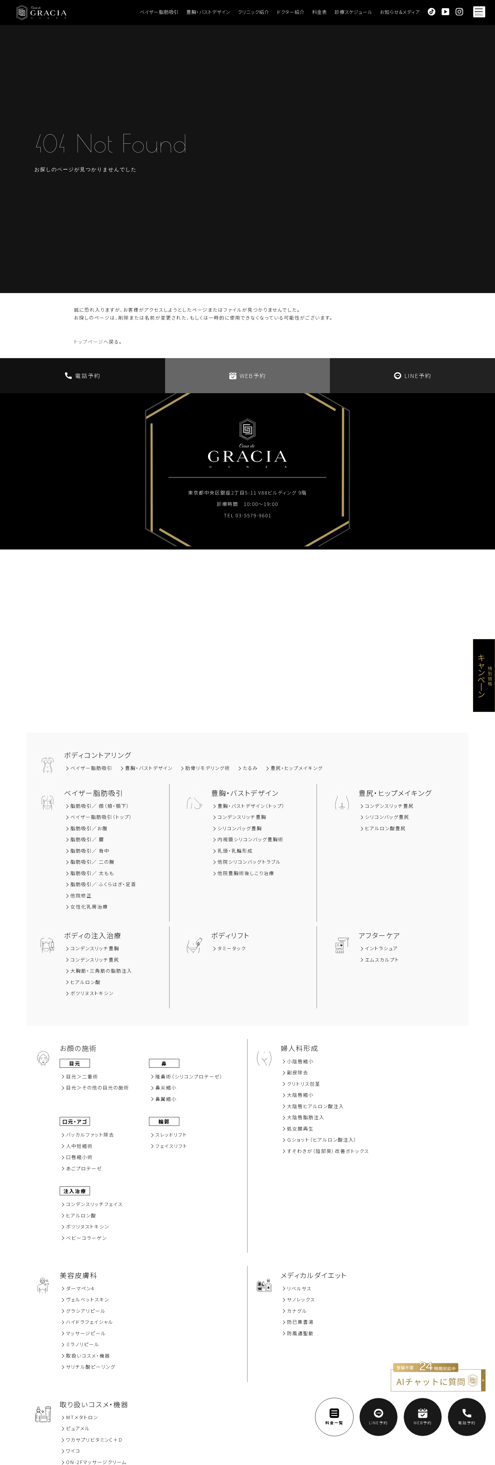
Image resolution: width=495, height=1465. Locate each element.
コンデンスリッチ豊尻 (389, 805)
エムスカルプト (382, 959)
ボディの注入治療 (93, 935)
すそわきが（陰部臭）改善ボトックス (328, 1151)
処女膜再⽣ (300, 1128)
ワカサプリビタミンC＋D (94, 1439)
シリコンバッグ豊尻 (387, 817)
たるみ (250, 768)
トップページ (89, 341)
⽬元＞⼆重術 (82, 1076)
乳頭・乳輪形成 (235, 850)
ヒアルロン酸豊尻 (385, 828)
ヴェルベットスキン (87, 1299)
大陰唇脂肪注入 (306, 1117)
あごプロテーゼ (84, 1168)
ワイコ (73, 1450)
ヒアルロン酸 (85, 982)
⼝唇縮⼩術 (79, 1157)
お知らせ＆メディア (400, 12)
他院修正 (81, 895)
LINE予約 (412, 375)
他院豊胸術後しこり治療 (246, 873)
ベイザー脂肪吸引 (159, 12)
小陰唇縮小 (300, 1061)
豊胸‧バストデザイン (149, 768)
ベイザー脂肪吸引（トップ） (101, 817)
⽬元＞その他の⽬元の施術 (97, 1087)
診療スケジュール (353, 12)
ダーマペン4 (80, 1288)
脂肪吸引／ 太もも (92, 873)
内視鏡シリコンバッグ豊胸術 (250, 839)
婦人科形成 (300, 1048)
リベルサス (299, 1288)
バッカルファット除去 (90, 1134)
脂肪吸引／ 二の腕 (92, 861)
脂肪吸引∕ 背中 (90, 850)
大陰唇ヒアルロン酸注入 (315, 1106)
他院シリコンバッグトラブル (249, 861)
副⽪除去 (297, 1072)
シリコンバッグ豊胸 (240, 828)
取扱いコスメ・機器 (88, 1355)
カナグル (297, 1310)
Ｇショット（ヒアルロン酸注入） (322, 1139)
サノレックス (301, 1299)
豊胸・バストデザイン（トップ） (251, 805)
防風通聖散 (300, 1333)
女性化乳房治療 (89, 906)
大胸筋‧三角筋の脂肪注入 (101, 970)
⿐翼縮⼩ (166, 1099)
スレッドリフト (171, 1134)
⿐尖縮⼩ (166, 1087)
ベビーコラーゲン (86, 1237)
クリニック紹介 (253, 12)
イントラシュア (381, 948)
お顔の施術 (78, 1048)
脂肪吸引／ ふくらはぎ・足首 (103, 884)
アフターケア (379, 935)
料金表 (319, 12)
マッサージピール (86, 1333)
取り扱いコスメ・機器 (94, 1404)
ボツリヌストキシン (92, 993)
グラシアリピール (86, 1310)
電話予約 (82, 375)
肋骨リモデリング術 (207, 768)
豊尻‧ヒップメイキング (297, 768)
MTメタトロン (82, 1417)
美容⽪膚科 (79, 1275)
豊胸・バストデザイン (208, 12)
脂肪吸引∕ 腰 (87, 839)
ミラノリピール (82, 1344)
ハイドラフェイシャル (89, 1321)
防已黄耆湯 (300, 1321)
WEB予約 (247, 375)
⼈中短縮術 (79, 1146)
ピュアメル (78, 1428)
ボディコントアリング (97, 755)
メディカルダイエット (314, 1275)
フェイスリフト (171, 1146)
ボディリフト (230, 935)
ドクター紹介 (291, 12)
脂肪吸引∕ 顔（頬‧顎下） (100, 805)
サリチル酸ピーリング (91, 1366)
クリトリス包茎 (303, 1083)
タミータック (232, 948)
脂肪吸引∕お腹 (89, 828)
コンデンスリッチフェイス (94, 1204)
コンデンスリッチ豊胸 (242, 817)
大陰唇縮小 (300, 1094)
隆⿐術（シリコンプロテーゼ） (189, 1076)
